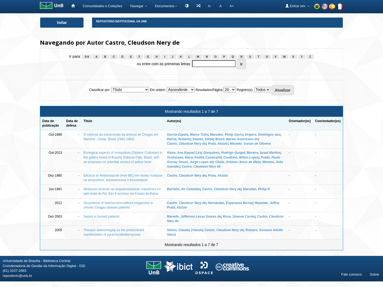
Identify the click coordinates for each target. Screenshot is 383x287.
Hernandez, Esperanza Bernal (230, 203)
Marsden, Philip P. (256, 189)
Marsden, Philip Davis (226, 134)
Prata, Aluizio (218, 143)
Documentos (166, 6)
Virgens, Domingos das (262, 134)
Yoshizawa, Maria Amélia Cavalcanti (194, 157)
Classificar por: (99, 90)
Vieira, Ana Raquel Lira (184, 153)
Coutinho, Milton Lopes (241, 157)
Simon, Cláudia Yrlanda (185, 230)
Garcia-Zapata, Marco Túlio (187, 134)
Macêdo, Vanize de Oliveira (250, 143)
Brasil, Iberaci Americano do (237, 139)
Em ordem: (158, 90)
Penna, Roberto (179, 139)
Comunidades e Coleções (102, 6)
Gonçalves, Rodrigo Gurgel (224, 153)
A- (209, 6)
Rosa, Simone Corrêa (239, 216)
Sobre (374, 274)
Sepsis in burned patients (101, 216)
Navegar (138, 6)
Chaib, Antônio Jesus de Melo (237, 162)
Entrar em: (297, 6)
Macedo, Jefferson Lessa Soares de (194, 216)
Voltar (62, 22)
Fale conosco (351, 274)
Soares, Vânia (203, 139)
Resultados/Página (209, 90)
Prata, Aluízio (177, 207)
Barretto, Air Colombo (183, 189)
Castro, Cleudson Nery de (186, 143)
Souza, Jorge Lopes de (195, 162)
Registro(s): (245, 90)
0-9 (87, 56)
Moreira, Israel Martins (263, 153)
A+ (232, 6)
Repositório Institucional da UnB (121, 21)
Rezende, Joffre (266, 203)
